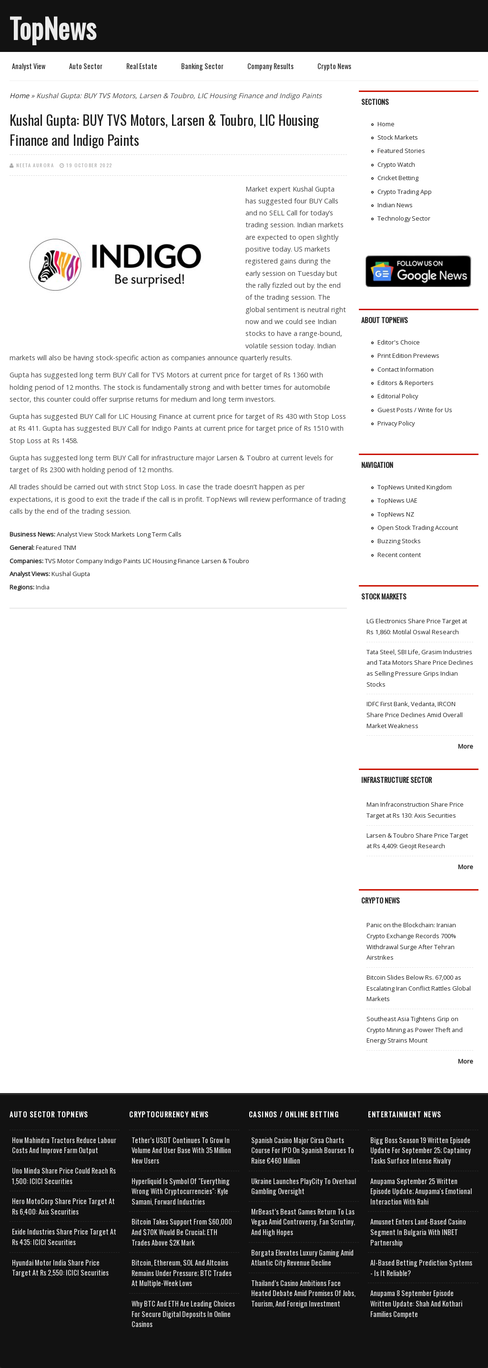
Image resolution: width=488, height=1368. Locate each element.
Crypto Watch (396, 164)
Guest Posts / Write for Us (414, 409)
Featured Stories (401, 150)
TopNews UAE (397, 500)
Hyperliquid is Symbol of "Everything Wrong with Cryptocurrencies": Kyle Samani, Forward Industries (181, 1191)
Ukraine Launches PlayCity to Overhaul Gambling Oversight (303, 1186)
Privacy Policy (396, 423)
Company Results (270, 66)
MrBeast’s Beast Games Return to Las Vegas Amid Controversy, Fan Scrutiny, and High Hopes (303, 1221)
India (43, 587)
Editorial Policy (397, 396)
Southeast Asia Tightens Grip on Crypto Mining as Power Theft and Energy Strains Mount (414, 1029)
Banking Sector (202, 66)
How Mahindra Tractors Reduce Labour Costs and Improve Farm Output (64, 1145)
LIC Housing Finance (171, 561)
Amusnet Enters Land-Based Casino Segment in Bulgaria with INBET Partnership (418, 1231)
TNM (69, 547)
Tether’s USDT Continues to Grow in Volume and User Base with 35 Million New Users (181, 1150)
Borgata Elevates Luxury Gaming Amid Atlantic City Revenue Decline (302, 1257)
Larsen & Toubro (225, 561)
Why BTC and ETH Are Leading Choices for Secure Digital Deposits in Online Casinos (183, 1313)
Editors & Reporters (405, 382)
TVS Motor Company (73, 561)
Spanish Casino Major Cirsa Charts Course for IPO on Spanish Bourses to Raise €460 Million (302, 1150)
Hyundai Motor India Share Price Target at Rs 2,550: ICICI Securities (60, 1267)
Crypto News (334, 66)
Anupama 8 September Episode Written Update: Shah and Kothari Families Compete (416, 1303)
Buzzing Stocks (399, 541)
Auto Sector (85, 66)
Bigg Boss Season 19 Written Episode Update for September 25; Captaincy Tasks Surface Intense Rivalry (420, 1150)
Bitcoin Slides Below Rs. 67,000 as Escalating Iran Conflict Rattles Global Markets (418, 988)
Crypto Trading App (404, 191)
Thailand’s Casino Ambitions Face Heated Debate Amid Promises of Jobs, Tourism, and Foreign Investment (303, 1293)
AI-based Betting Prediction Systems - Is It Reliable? (421, 1267)
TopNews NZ (395, 514)
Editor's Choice (398, 342)
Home (19, 95)
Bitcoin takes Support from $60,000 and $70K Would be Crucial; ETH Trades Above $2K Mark (182, 1231)
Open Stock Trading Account (417, 527)
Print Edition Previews (408, 355)
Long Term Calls (159, 534)
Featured (48, 547)
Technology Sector (403, 218)
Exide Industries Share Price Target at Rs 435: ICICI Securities (64, 1236)
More (465, 746)
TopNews (53, 27)
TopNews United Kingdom (414, 487)
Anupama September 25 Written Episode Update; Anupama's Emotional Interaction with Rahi (421, 1191)
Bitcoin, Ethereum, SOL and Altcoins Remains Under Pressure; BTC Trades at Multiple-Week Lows (182, 1272)
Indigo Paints (122, 561)
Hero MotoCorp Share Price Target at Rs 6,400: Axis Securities (63, 1206)
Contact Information (405, 369)
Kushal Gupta (70, 573)
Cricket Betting (397, 177)
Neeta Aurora (35, 165)
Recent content (399, 554)
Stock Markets (114, 534)
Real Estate (141, 66)
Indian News (395, 205)
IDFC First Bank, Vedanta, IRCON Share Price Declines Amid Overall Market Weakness (414, 714)
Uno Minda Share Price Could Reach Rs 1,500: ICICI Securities (64, 1175)
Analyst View (28, 66)
